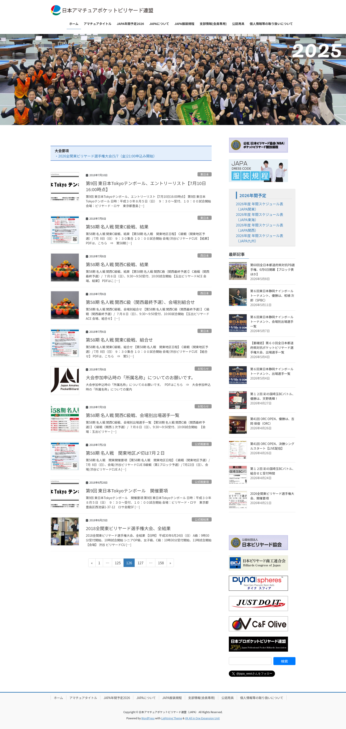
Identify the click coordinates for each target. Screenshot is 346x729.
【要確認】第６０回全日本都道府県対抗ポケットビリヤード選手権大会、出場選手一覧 (271, 347)
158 (161, 563)
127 (140, 563)
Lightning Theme (171, 718)
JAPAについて (146, 697)
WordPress (148, 718)
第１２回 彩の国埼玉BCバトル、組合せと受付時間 (272, 470)
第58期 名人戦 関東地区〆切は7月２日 (125, 453)
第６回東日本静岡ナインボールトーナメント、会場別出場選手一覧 (271, 321)
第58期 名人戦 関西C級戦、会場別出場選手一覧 (132, 415)
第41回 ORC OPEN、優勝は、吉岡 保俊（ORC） (272, 421)
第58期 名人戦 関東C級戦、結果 (117, 226)
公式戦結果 (202, 519)
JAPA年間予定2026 (116, 697)
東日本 (204, 174)
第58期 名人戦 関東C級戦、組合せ (120, 339)
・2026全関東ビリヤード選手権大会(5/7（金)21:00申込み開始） (106, 156)
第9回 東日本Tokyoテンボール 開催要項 (127, 490)
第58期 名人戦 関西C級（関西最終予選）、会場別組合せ (140, 302)
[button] (26, 79)
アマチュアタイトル (83, 697)
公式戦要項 (202, 444)
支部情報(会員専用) (201, 697)
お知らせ (203, 368)
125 (118, 563)
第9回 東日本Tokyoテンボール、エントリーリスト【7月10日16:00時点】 (146, 186)
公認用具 (227, 697)
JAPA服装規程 (172, 697)
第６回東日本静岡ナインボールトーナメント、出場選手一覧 (271, 371)
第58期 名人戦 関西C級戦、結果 (117, 264)
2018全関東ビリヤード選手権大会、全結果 (128, 528)
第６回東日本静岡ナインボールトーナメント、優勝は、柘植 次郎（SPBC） (272, 295)
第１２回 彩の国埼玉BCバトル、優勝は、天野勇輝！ (272, 396)
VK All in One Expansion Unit (202, 718)
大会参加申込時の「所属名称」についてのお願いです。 (141, 377)
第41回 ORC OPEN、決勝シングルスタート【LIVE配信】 (272, 445)
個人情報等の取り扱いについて (261, 697)
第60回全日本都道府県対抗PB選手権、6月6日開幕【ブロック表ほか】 (272, 269)
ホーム (58, 697)
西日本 (204, 255)
